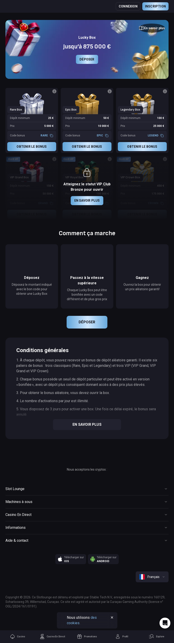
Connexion (128, 6)
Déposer (87, 59)
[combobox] (152, 576)
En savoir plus (87, 200)
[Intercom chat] (165, 623)
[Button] (152, 28)
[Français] (152, 576)
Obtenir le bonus (32, 146)
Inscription (155, 6)
